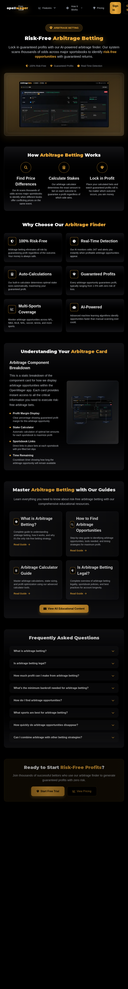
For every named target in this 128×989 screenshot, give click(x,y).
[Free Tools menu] (20, 8)
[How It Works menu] (74, 8)
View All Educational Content (64, 610)
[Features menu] (47, 8)
